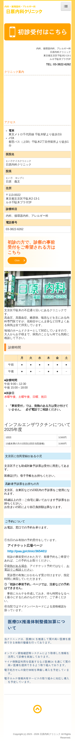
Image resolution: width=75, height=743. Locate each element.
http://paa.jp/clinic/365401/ (27, 551)
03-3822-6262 (62, 64)
